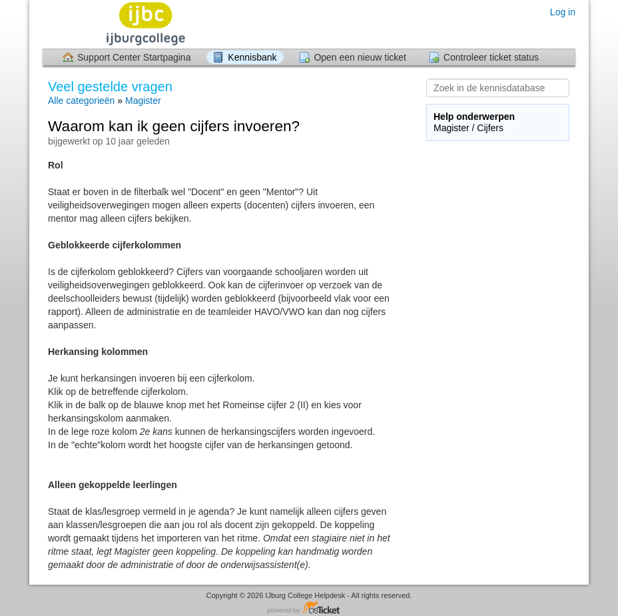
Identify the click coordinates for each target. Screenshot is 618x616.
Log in (562, 12)
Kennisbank (252, 57)
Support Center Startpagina (133, 57)
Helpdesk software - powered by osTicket (309, 608)
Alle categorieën (81, 100)
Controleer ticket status (491, 57)
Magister (143, 100)
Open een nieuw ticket (360, 57)
